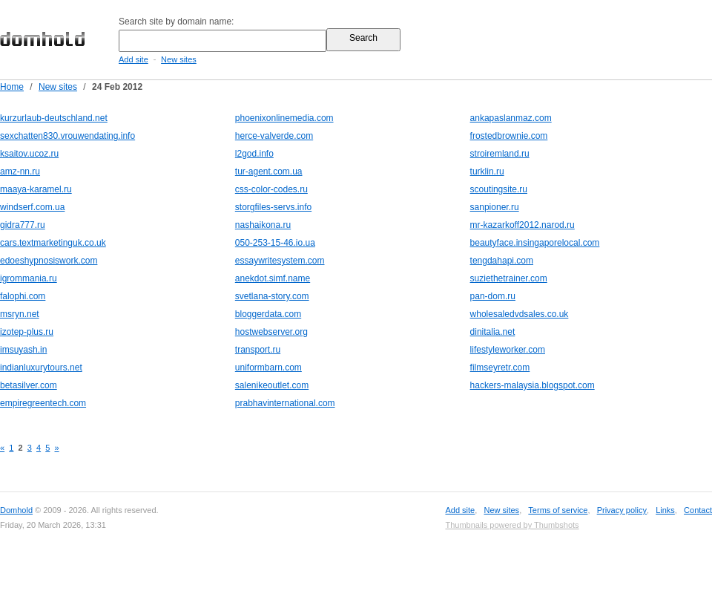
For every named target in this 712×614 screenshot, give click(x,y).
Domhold (16, 510)
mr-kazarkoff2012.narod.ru (522, 225)
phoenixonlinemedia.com (284, 118)
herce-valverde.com (274, 136)
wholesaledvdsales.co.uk (519, 314)
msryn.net (19, 314)
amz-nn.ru (20, 171)
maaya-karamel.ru (36, 189)
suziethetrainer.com (508, 278)
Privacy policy (622, 510)
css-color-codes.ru (271, 189)
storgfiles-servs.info (273, 207)
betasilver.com (28, 385)
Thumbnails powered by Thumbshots (511, 524)
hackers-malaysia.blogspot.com (532, 385)
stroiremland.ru (500, 153)
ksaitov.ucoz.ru (29, 153)
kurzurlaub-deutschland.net (54, 118)
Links (665, 510)
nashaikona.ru (263, 225)
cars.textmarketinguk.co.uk (53, 243)
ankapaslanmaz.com (511, 118)
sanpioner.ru (494, 207)
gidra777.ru (22, 225)
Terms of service (557, 510)
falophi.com (22, 296)
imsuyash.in (23, 349)
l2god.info (254, 153)
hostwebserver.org (271, 332)
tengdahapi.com (501, 260)
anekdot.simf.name (272, 278)
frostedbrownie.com (509, 136)
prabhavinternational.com (285, 403)
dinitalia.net (492, 332)
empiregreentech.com (43, 403)
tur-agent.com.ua (269, 171)
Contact (698, 510)
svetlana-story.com (272, 296)
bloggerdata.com (268, 314)
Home (12, 87)
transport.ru (257, 349)
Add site (133, 59)
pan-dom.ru (492, 296)
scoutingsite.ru (498, 189)
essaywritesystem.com (280, 260)
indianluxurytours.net (41, 367)
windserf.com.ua (32, 207)
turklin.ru (487, 171)
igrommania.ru (28, 278)
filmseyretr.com (500, 367)
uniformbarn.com (268, 367)
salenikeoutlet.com (272, 385)
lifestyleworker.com (507, 349)
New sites (179, 59)
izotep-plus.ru (26, 332)
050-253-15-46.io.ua (275, 243)
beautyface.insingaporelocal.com (535, 243)
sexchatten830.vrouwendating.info (67, 136)
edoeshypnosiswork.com (48, 260)
